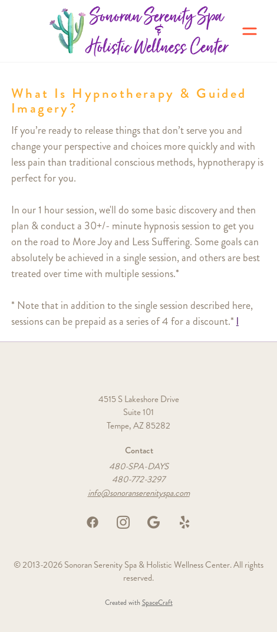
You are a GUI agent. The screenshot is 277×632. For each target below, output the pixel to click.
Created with (139, 603)
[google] (153, 522)
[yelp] (184, 522)
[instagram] (123, 522)
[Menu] (249, 31)
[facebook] (92, 522)
